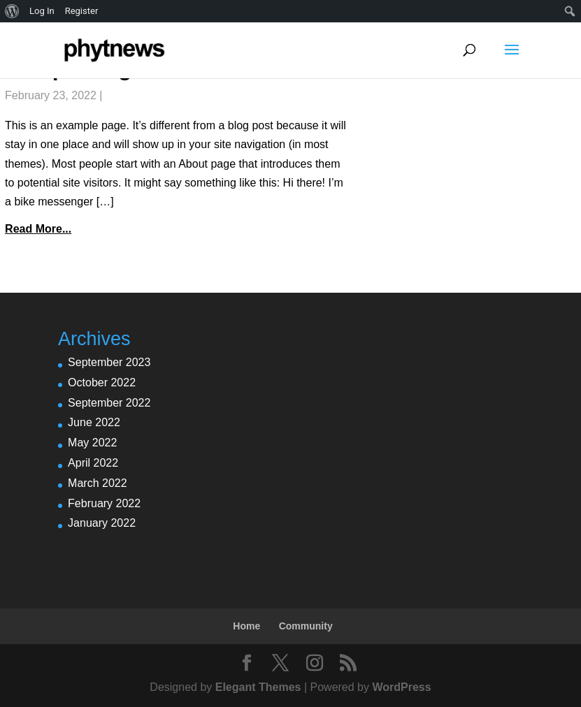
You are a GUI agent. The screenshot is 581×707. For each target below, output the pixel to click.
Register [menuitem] (82, 11)
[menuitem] (12, 11)
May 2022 (92, 443)
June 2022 (94, 422)
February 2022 (104, 503)
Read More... (38, 229)
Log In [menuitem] (42, 11)
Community (306, 626)
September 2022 (109, 403)
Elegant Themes (258, 687)
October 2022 (102, 382)
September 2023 (109, 362)
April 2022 (93, 463)
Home (246, 626)
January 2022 (102, 523)
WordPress (401, 687)
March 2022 (97, 483)
